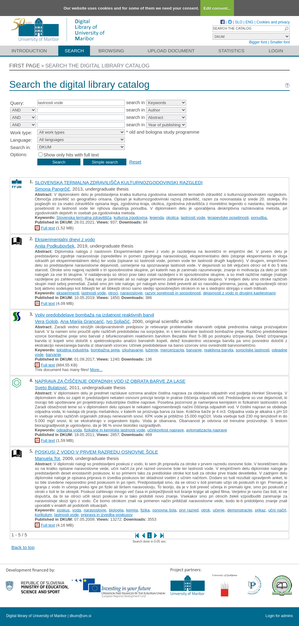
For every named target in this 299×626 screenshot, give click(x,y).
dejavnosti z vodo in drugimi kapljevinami (239, 293)
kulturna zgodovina (130, 217)
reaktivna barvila (218, 350)
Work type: (21, 132)
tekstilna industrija (72, 350)
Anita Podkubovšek (54, 245)
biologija (116, 510)
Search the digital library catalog (97, 66)
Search (74, 50)
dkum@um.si (80, 616)
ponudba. (259, 217)
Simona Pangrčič (52, 189)
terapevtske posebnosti (228, 217)
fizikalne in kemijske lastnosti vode (114, 430)
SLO (238, 22)
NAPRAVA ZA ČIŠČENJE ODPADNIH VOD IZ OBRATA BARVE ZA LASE (110, 381)
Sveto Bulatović (51, 387)
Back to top (23, 547)
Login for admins (279, 616)
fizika (145, 510)
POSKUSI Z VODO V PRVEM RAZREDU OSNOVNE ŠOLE (96, 451)
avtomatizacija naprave (206, 430)
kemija (132, 510)
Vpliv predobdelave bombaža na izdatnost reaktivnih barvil (94, 314)
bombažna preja (105, 350)
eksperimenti (67, 293)
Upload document (171, 50)
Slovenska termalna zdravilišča (83, 217)
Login (276, 50)
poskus (63, 510)
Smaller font (280, 42)
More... (96, 369)
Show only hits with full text (71, 154)
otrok (205, 510)
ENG (249, 22)
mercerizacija (172, 350)
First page (24, 66)
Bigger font (258, 42)
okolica (172, 217)
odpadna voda (69, 430)
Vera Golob (46, 321)
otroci (113, 293)
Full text (48, 228)
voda (76, 510)
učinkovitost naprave (165, 430)
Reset (135, 161)
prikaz (260, 510)
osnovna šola (164, 510)
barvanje (194, 350)
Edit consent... (217, 8)
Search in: (20, 147)
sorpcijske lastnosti (252, 350)
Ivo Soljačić (118, 321)
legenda (157, 217)
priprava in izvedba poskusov (107, 514)
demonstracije (239, 510)
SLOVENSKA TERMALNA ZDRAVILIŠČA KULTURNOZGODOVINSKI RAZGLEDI (119, 182)
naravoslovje (131, 293)
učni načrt (277, 510)
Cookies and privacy (273, 22)
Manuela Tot (47, 458)
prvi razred (189, 510)
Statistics (231, 50)
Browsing (111, 50)
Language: (21, 140)
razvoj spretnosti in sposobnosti (173, 293)
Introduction (29, 50)
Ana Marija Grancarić (82, 321)
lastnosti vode (193, 217)
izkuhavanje (132, 350)
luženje (151, 350)
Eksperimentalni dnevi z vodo (65, 239)
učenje (218, 510)
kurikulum (43, 514)
